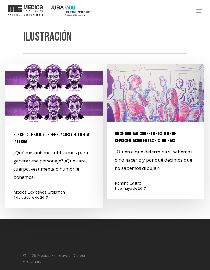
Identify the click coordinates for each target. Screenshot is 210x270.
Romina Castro (128, 183)
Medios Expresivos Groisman (39, 192)
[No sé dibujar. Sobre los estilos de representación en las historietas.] (155, 131)
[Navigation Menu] (199, 11)
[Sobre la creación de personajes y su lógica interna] (54, 136)
